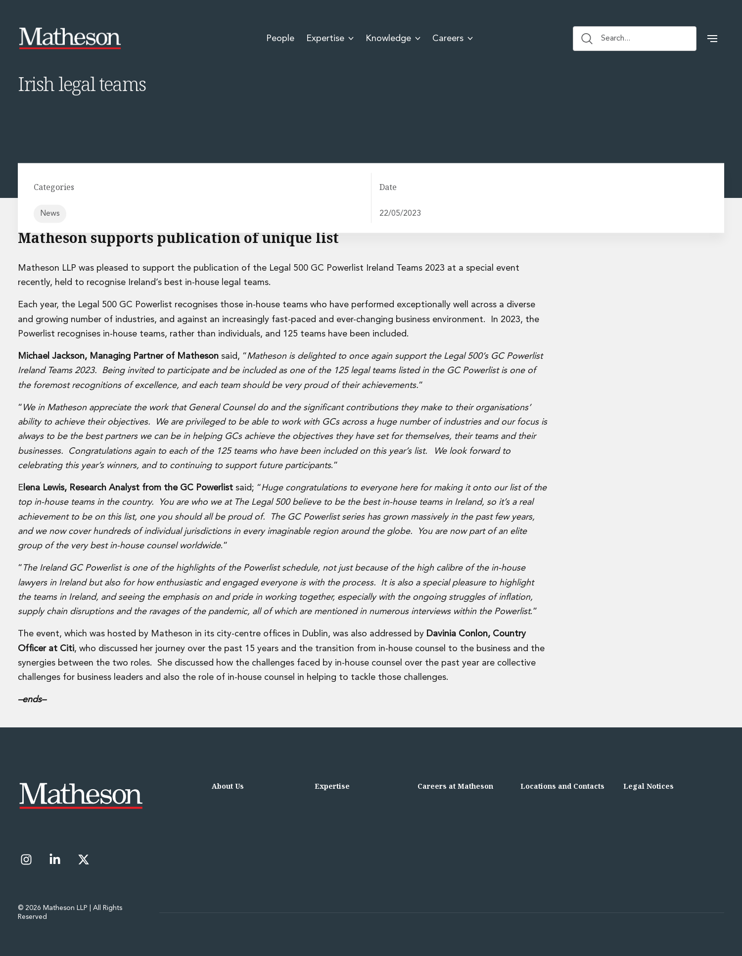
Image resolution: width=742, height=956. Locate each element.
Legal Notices (648, 786)
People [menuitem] (280, 38)
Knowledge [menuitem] (393, 38)
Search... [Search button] (605, 39)
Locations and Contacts (562, 786)
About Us (228, 786)
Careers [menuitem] (452, 38)
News (50, 214)
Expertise (332, 786)
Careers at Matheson (455, 786)
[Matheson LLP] (70, 38)
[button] (712, 38)
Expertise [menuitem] (330, 38)
